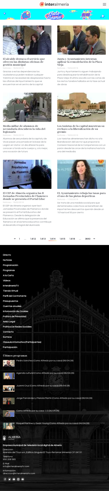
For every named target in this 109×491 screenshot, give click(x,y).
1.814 (52, 239)
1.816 (72, 239)
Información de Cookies (15, 311)
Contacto (8, 332)
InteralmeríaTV (11, 286)
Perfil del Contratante (14, 296)
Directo (7, 255)
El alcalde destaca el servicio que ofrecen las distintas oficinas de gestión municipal (24, 62)
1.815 (62, 239)
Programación (10, 265)
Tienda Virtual (10, 291)
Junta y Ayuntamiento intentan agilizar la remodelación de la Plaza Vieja (79, 62)
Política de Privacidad (14, 316)
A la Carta (8, 275)
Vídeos (6, 280)
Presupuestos (10, 301)
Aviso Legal (9, 321)
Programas (9, 270)
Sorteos (7, 337)
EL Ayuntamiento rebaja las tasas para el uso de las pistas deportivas (81, 195)
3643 (87, 239)
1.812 (33, 239)
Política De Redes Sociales (17, 327)
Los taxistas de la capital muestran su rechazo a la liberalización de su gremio (80, 129)
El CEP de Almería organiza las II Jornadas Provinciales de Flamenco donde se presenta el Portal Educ (25, 196)
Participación (10, 347)
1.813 (43, 239)
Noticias (7, 68)
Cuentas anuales (12, 306)
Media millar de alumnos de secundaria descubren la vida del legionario (24, 129)
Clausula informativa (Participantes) (22, 342)
